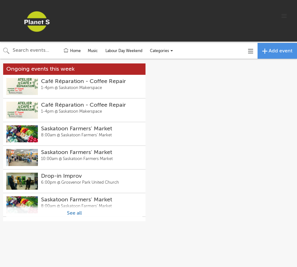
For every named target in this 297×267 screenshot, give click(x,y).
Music (93, 51)
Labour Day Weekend (123, 51)
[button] (284, 16)
